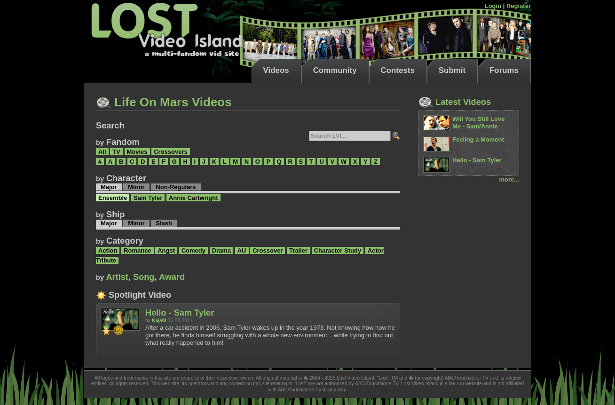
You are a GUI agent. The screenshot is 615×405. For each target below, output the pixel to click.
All (102, 151)
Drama (221, 250)
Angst (166, 250)
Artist (117, 277)
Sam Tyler (148, 197)
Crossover (267, 250)
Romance (137, 250)
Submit (452, 70)
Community (335, 70)
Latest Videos (454, 102)
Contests (398, 70)
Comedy (193, 250)
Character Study (337, 250)
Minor (136, 187)
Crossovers (171, 151)
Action (107, 250)
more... (509, 179)
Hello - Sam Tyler (179, 313)
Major (109, 187)
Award (172, 277)
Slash (164, 223)
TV (116, 151)
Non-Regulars (176, 187)
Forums (504, 70)
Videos (276, 70)
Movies (137, 151)
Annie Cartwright (193, 197)
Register (518, 5)
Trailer (298, 250)
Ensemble (112, 197)
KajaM (159, 320)
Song (143, 277)
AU (241, 250)
